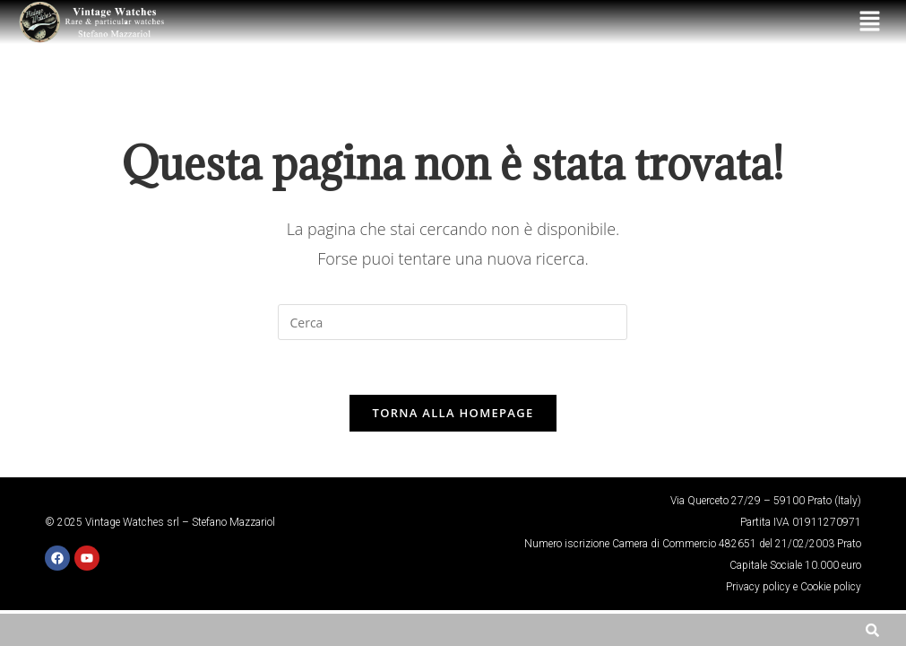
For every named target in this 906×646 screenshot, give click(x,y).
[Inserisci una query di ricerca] (452, 322)
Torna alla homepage (453, 413)
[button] (870, 21)
